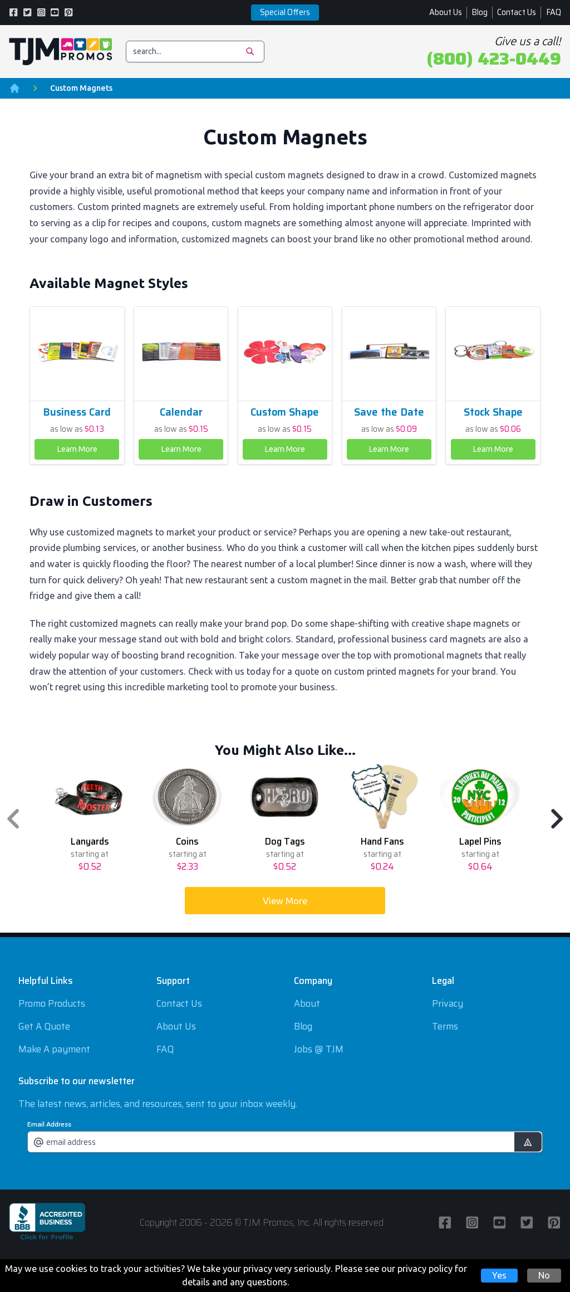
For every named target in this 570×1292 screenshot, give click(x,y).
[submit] (528, 1142)
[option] (90, 818)
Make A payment (54, 1049)
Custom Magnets (81, 88)
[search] (195, 51)
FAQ (553, 12)
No (544, 1275)
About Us (445, 12)
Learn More (77, 449)
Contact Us (516, 12)
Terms (445, 1026)
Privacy (447, 1003)
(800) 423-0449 (493, 58)
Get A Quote (44, 1026)
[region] (285, 818)
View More (285, 901)
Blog (479, 12)
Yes (499, 1275)
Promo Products (51, 1003)
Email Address (49, 1124)
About (307, 1003)
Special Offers (285, 12)
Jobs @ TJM (318, 1049)
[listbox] (285, 818)
